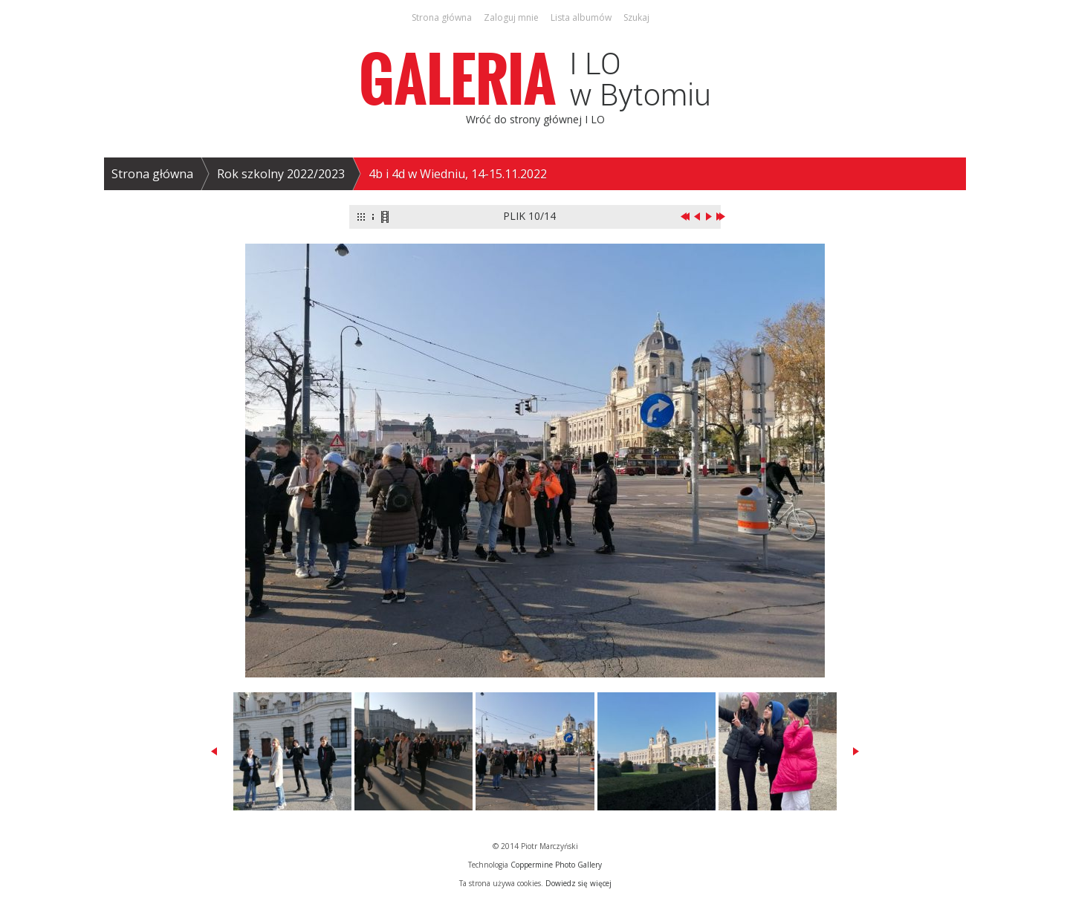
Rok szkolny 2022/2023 (281, 174)
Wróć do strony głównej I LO (535, 119)
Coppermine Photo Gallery (556, 864)
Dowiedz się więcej (578, 883)
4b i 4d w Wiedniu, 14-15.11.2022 (458, 174)
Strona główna (152, 174)
